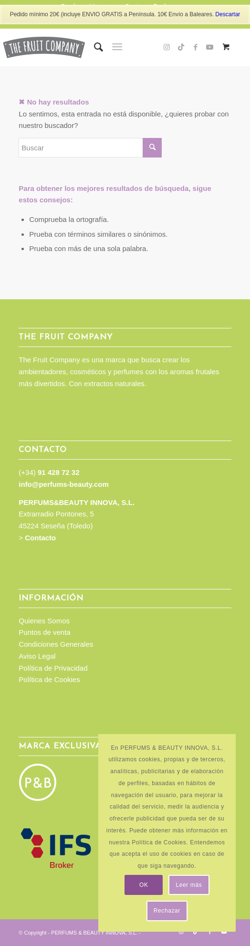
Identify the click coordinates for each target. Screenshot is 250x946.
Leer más (189, 885)
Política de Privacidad (53, 668)
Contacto (40, 538)
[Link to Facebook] (195, 47)
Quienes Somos (44, 621)
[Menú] (117, 47)
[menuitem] (93, 47)
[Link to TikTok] (181, 47)
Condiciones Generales (56, 644)
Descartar (227, 14)
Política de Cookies (49, 679)
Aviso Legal (37, 656)
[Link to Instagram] (167, 47)
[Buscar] (93, 47)
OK (143, 885)
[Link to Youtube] (210, 47)
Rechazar (167, 910)
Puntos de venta (44, 632)
